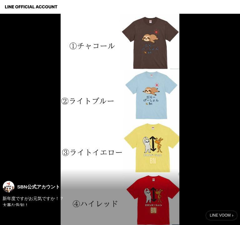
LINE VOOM (220, 215)
